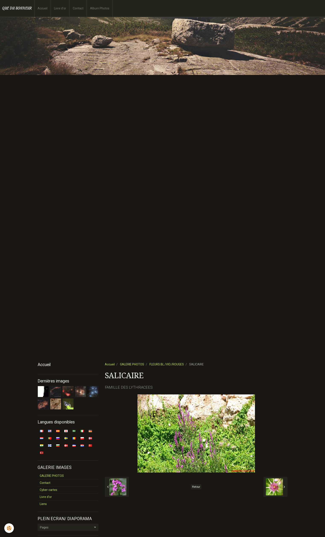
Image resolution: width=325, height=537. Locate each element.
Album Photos (99, 8)
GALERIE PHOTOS (132, 364)
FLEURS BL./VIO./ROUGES (166, 364)
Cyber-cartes (48, 490)
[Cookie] (9, 528)
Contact (78, 8)
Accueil (42, 8)
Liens (43, 504)
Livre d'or (60, 8)
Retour (196, 486)
